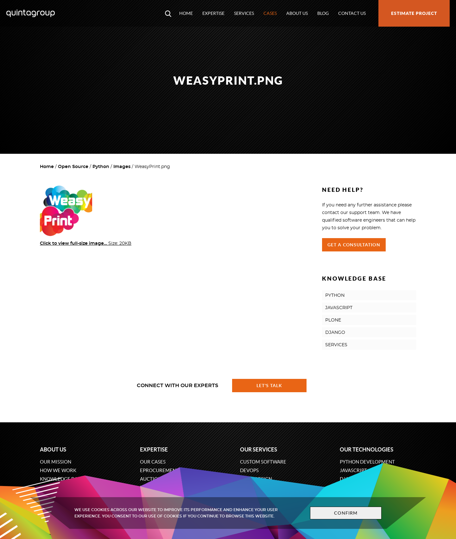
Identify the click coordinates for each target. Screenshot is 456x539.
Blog (323, 13)
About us (297, 13)
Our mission (55, 461)
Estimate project (414, 13)
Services (244, 13)
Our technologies (366, 449)
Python (100, 167)
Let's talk (269, 385)
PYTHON (335, 295)
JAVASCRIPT (338, 308)
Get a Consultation (353, 244)
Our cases (153, 461)
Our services (258, 449)
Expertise (213, 13)
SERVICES (336, 345)
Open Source (73, 167)
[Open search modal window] (168, 13)
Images (121, 167)
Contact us (352, 13)
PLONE (333, 320)
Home (186, 13)
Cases (270, 13)
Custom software (263, 461)
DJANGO (335, 332)
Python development (367, 461)
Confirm (346, 513)
